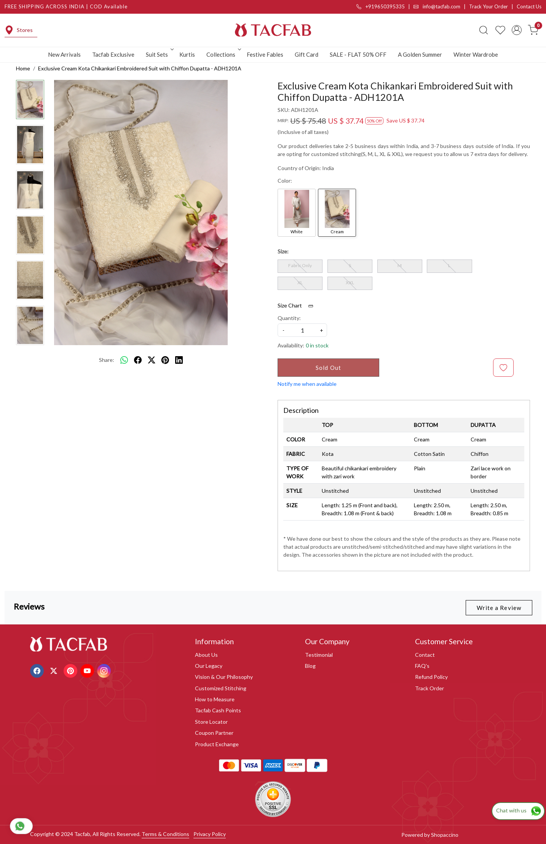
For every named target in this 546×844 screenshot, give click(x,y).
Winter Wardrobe (475, 54)
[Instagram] (105, 670)
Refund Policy (431, 677)
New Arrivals (64, 54)
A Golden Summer (420, 54)
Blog (310, 665)
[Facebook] (38, 670)
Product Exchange (217, 744)
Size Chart (298, 305)
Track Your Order (488, 6)
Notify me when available (307, 384)
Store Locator (211, 721)
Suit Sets (159, 54)
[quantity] (302, 330)
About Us (206, 654)
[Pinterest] (71, 670)
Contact (425, 654)
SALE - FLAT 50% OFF (358, 54)
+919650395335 (380, 6)
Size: (283, 251)
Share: (106, 360)
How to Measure (215, 699)
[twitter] (151, 360)
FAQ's (422, 665)
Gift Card (306, 54)
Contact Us (529, 6)
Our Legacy (208, 665)
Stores (19, 30)
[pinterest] (165, 360)
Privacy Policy (209, 834)
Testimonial (319, 654)
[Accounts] (517, 30)
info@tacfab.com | (441, 6)
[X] (54, 670)
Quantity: (289, 318)
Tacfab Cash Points (218, 710)
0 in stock (317, 345)
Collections (223, 54)
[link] (483, 30)
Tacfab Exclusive (113, 54)
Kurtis (187, 54)
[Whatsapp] (124, 360)
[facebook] (138, 360)
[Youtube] (88, 670)
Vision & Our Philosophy (224, 677)
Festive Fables (265, 54)
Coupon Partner (214, 732)
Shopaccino (444, 834)
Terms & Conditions (165, 834)
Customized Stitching (220, 688)
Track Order (429, 688)
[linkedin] (179, 360)
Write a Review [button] (499, 607)
